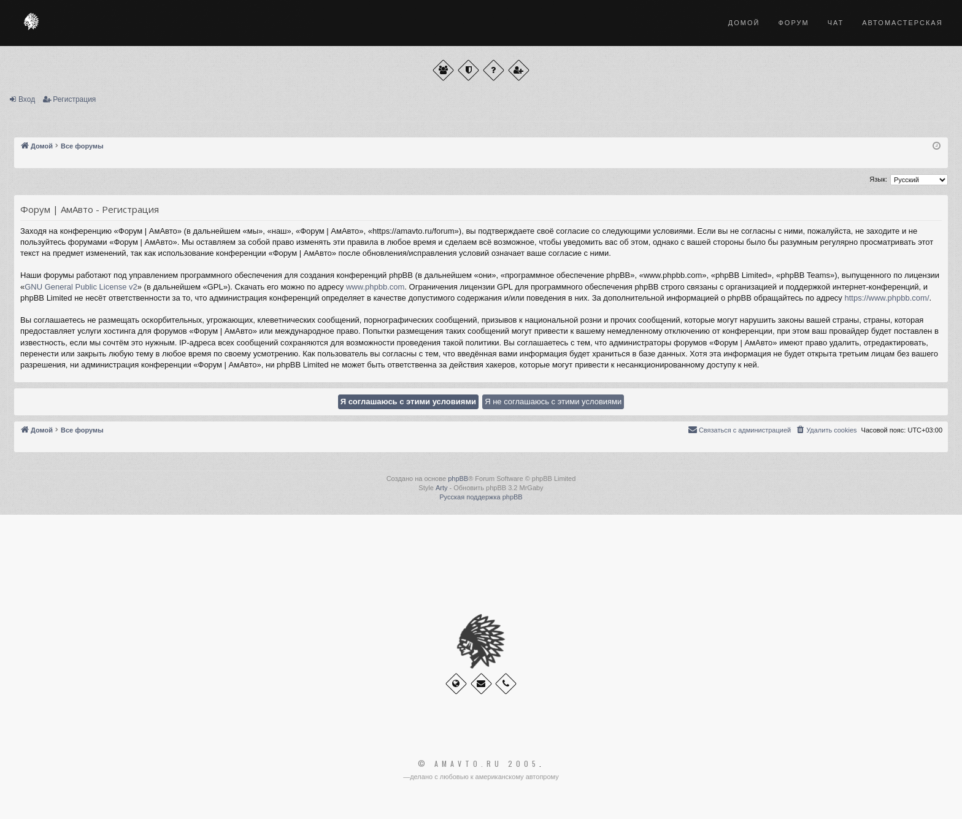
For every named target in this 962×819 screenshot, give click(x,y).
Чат (836, 22)
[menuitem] (825, 430)
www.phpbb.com (375, 286)
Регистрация (74, 99)
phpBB (458, 478)
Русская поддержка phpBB (480, 497)
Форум (793, 22)
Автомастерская (902, 22)
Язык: (878, 179)
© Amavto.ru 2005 (478, 764)
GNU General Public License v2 (81, 286)
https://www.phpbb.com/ (886, 297)
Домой (744, 22)
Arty (442, 487)
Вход (26, 99)
